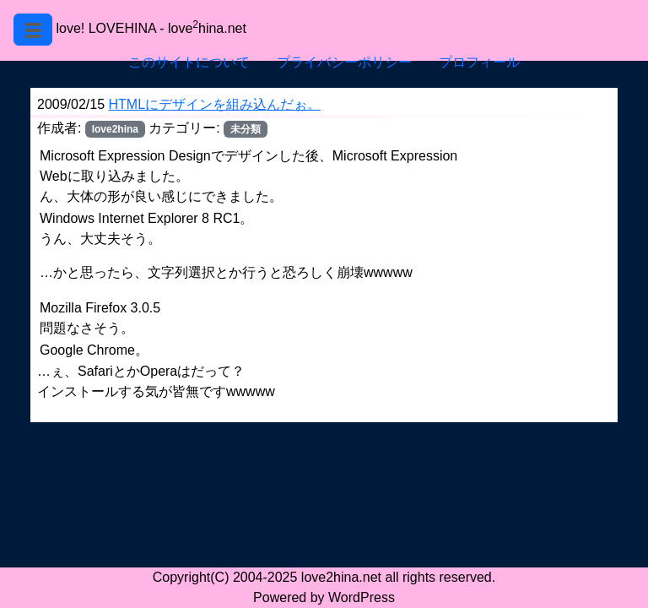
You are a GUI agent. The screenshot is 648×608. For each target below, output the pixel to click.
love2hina (115, 129)
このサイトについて (189, 62)
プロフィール (479, 62)
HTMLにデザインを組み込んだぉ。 (215, 104)
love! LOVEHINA (105, 28)
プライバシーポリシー (344, 62)
